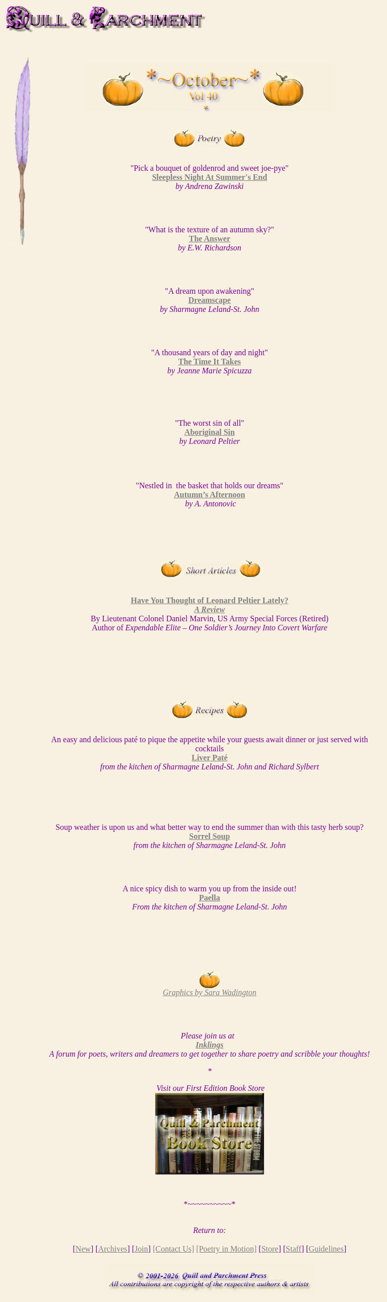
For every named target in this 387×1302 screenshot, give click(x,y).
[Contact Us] (173, 1249)
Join (141, 1249)
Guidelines (326, 1249)
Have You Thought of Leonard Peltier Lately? (210, 605)
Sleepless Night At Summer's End (209, 177)
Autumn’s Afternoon (209, 494)
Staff (293, 1249)
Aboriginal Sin (209, 432)
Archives (112, 1249)
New (83, 1249)
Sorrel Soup (209, 836)
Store (270, 1249)
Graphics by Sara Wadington (209, 992)
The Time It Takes (209, 361)
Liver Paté (209, 757)
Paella (209, 897)
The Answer (209, 238)
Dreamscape (209, 300)
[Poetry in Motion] (226, 1249)
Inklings (209, 1044)
